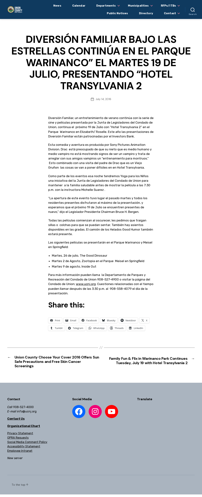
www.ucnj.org (86, 284)
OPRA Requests (18, 440)
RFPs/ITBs (168, 5)
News (57, 5)
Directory (146, 13)
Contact (170, 13)
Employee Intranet (19, 453)
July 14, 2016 (103, 99)
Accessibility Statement (23, 449)
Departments (106, 5)
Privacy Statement (20, 436)
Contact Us (16, 421)
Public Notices (117, 13)
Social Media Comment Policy (27, 444)
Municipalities (138, 5)
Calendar (78, 5)
